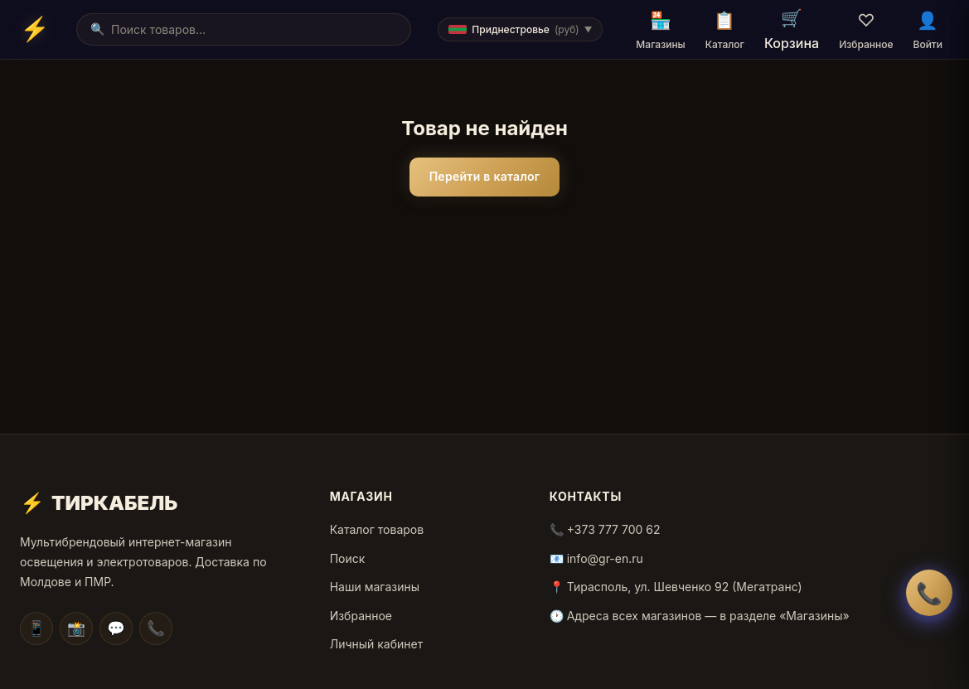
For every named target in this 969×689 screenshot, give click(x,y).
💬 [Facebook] (116, 628)
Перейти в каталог (484, 176)
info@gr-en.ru (605, 558)
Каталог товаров (377, 529)
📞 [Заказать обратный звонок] (929, 593)
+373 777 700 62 (614, 529)
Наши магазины (374, 587)
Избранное (361, 616)
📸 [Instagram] (76, 628)
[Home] (35, 29)
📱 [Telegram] (36, 628)
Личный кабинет (377, 644)
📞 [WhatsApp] (156, 628)
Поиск (348, 558)
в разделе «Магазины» (784, 616)
